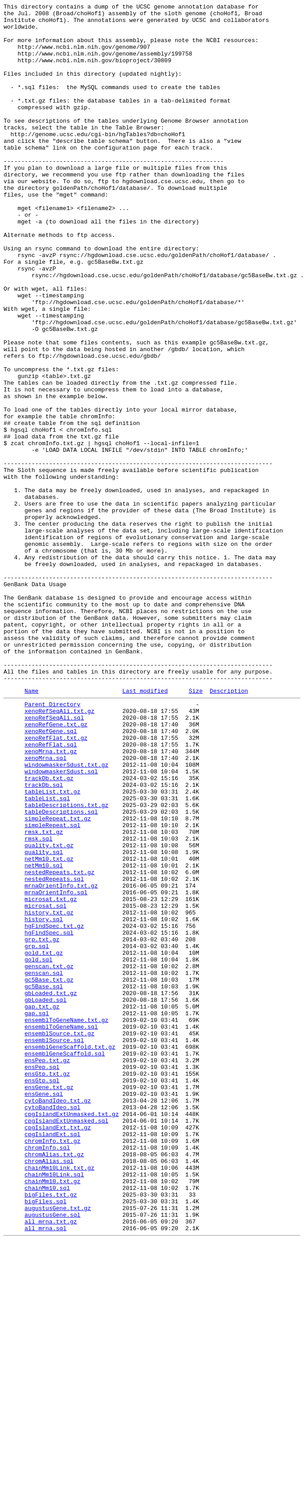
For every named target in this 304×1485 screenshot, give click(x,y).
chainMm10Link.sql (54, 1407)
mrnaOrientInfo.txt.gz (61, 1060)
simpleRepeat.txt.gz (58, 979)
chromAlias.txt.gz (54, 1382)
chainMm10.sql (47, 1423)
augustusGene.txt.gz (58, 1447)
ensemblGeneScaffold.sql (65, 1262)
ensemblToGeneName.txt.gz (66, 1221)
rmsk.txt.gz (44, 995)
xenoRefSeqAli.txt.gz (59, 850)
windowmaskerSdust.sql (61, 923)
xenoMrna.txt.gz (51, 899)
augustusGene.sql (53, 1455)
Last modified (144, 828)
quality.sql (44, 1020)
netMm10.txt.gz (49, 1028)
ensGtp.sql (42, 1294)
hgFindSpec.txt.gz (54, 1108)
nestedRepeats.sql (54, 1052)
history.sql (44, 1100)
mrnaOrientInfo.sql (56, 1068)
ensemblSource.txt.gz (59, 1237)
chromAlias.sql (49, 1390)
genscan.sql (44, 1165)
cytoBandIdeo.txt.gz (58, 1318)
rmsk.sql (38, 1004)
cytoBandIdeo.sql (53, 1326)
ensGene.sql (44, 1310)
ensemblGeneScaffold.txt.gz (70, 1253)
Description (229, 828)
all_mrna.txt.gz (51, 1463)
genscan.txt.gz (49, 1157)
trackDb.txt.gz (49, 931)
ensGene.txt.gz (49, 1302)
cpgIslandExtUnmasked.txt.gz (72, 1334)
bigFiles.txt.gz (51, 1431)
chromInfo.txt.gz (53, 1366)
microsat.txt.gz (51, 1076)
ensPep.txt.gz (47, 1270)
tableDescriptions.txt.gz (66, 963)
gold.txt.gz (44, 1141)
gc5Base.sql (44, 1181)
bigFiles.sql (46, 1439)
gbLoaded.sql (46, 1197)
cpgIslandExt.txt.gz (58, 1350)
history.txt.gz (49, 1092)
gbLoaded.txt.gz (51, 1189)
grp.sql (37, 1133)
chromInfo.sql (47, 1374)
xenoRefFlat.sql (51, 891)
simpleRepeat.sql (53, 987)
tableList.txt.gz (53, 947)
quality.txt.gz (49, 1012)
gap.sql (37, 1213)
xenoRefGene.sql (51, 875)
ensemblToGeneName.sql (61, 1229)
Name (32, 828)
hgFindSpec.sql (49, 1116)
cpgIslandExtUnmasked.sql (66, 1342)
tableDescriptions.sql (61, 971)
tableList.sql (47, 955)
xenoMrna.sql (46, 907)
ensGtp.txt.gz (47, 1286)
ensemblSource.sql (54, 1245)
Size (195, 828)
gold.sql (38, 1149)
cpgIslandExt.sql (53, 1358)
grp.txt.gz (42, 1124)
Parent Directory (53, 842)
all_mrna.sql (46, 1471)
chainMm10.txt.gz (53, 1415)
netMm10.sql (44, 1036)
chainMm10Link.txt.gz (59, 1399)
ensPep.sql (42, 1278)
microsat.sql (46, 1084)
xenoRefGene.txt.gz (56, 867)
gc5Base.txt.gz (49, 1173)
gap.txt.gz (42, 1205)
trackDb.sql (44, 939)
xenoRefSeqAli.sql (54, 858)
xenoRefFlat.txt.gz (56, 883)
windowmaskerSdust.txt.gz (66, 915)
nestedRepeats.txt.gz (59, 1044)
